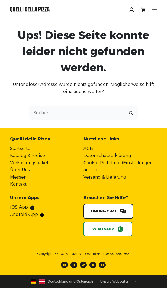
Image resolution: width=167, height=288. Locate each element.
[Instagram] (64, 265)
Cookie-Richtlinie (102, 162)
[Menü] (154, 9)
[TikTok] (83, 265)
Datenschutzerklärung (107, 155)
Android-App (24, 214)
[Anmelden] (131, 9)
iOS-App (19, 207)
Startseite (20, 148)
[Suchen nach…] (76, 113)
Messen (18, 177)
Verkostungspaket (29, 162)
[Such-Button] (131, 113)
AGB (88, 148)
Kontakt (18, 184)
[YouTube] (73, 265)
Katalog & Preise (27, 155)
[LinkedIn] (92, 265)
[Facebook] (102, 265)
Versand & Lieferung (105, 177)
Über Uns (20, 169)
